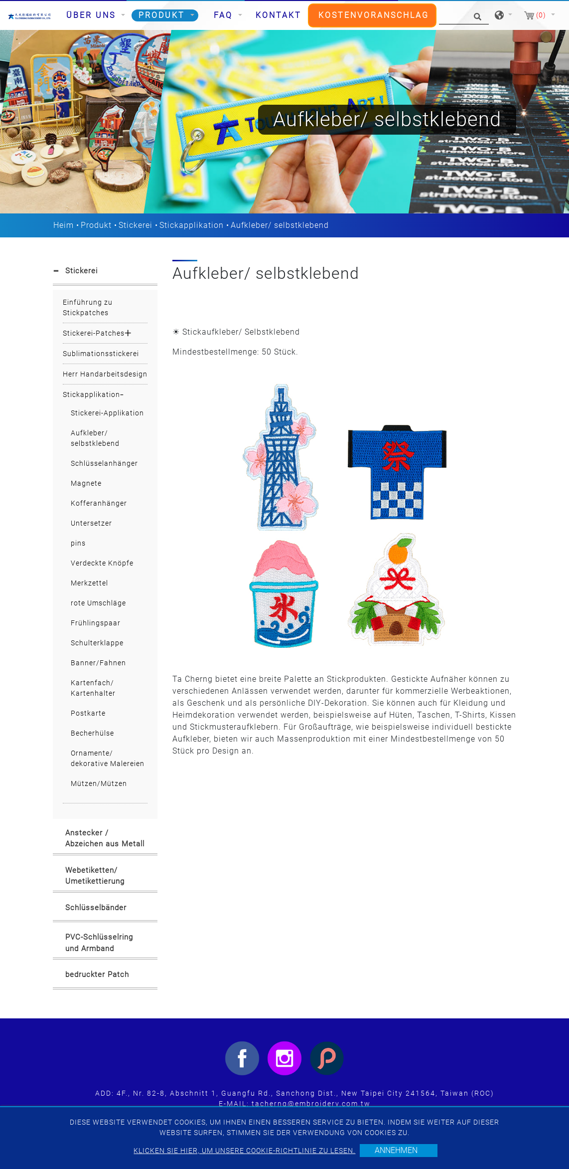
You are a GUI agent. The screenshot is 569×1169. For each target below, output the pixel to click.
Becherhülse (92, 733)
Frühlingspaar (96, 623)
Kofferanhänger (99, 503)
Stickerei (135, 225)
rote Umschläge (98, 603)
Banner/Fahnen (98, 663)
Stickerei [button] (81, 270)
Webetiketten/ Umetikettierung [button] (95, 876)
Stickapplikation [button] (91, 394)
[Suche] (464, 15)
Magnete (86, 483)
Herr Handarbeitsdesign (105, 374)
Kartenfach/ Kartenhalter (93, 688)
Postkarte (88, 713)
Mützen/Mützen (99, 783)
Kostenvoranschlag (373, 15)
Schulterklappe (97, 643)
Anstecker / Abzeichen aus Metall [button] (104, 838)
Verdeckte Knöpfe (102, 563)
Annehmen (396, 1150)
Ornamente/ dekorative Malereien (107, 758)
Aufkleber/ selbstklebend (95, 438)
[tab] (105, 273)
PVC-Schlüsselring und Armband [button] (99, 943)
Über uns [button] (92, 15)
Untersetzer (91, 523)
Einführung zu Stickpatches (88, 307)
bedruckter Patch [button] (97, 974)
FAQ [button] (225, 15)
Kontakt (278, 15)
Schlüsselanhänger (104, 463)
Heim (63, 225)
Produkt (96, 225)
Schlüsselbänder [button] (96, 907)
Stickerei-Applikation (107, 413)
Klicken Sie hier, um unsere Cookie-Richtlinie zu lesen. (244, 1151)
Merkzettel (89, 583)
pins (78, 543)
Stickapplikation (191, 225)
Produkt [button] (163, 15)
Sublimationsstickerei (101, 354)
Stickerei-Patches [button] (94, 333)
